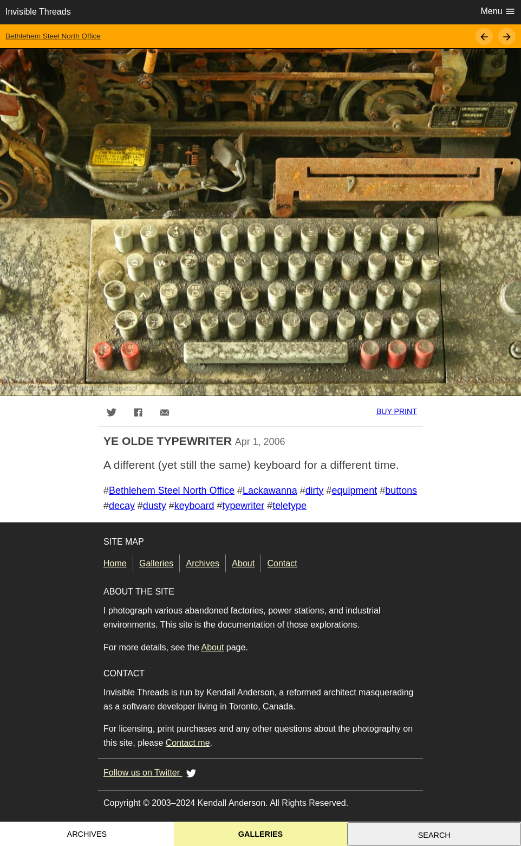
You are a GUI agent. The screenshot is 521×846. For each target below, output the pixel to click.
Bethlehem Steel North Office (53, 36)
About (243, 563)
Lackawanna (270, 490)
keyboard (194, 505)
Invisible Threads (38, 11)
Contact (282, 563)
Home (115, 563)
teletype (289, 505)
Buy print (396, 411)
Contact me (188, 742)
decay (122, 505)
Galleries (156, 563)
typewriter (243, 505)
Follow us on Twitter (151, 773)
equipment (354, 490)
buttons (401, 490)
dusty (154, 505)
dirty (314, 490)
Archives (202, 563)
